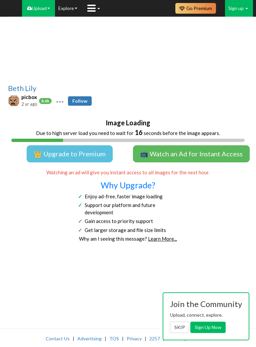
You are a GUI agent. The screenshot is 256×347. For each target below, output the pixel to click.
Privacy (134, 338)
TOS (114, 338)
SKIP (179, 327)
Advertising (89, 338)
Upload (38, 8)
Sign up (238, 8)
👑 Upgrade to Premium (70, 154)
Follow (79, 101)
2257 (154, 338)
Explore (67, 8)
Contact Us (58, 338)
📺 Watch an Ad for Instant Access (191, 154)
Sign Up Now (208, 327)
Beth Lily (22, 88)
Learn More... (162, 239)
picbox (29, 97)
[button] (60, 101)
